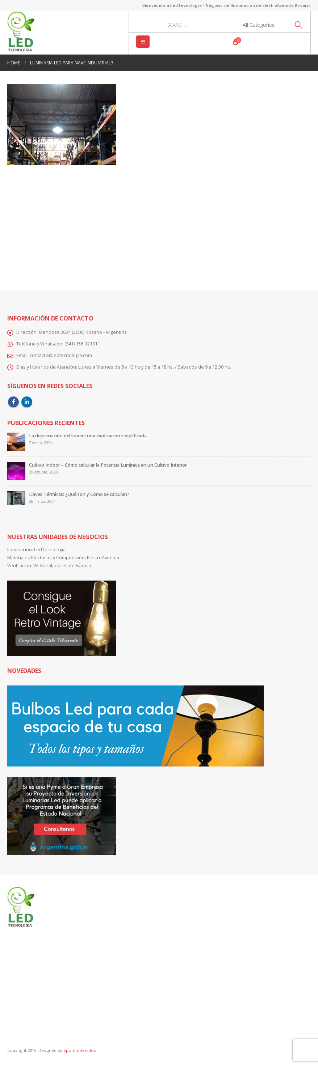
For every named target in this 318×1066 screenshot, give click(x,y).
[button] (143, 41)
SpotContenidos (79, 1050)
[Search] (298, 25)
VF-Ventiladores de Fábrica (62, 565)
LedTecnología (50, 550)
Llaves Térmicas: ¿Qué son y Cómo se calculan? (79, 494)
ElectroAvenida (103, 558)
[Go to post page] (16, 441)
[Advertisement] (159, 223)
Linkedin (26, 401)
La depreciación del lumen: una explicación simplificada (88, 436)
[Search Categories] (262, 25)
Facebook (13, 401)
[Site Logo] (20, 32)
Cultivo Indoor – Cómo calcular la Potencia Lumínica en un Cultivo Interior (108, 465)
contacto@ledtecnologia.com (61, 355)
